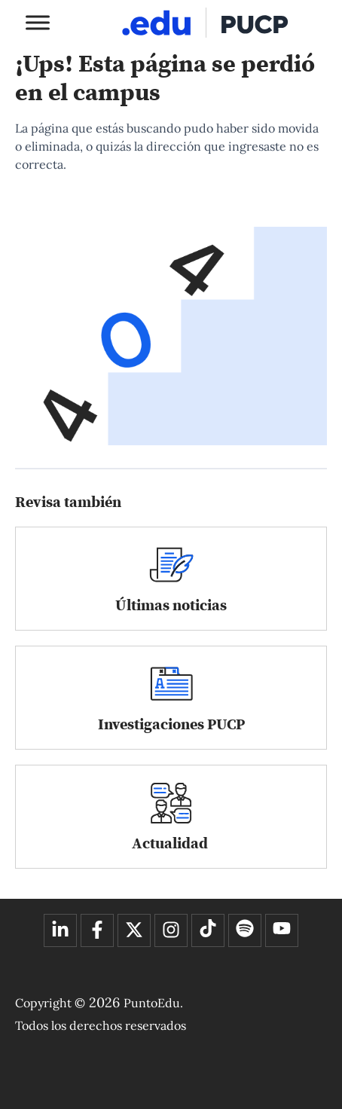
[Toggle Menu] (38, 22)
